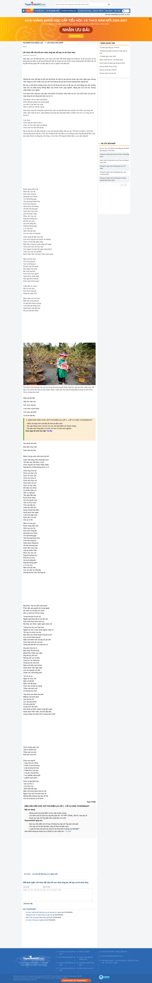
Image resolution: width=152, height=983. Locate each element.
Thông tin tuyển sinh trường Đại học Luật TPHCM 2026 (113, 173)
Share (25, 46)
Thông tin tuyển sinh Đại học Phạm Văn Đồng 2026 (114, 155)
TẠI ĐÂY (68, 831)
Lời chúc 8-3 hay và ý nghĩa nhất (36, 920)
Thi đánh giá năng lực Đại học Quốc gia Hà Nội (113, 52)
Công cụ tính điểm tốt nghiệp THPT (86, 958)
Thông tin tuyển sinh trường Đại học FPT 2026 (113, 167)
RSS (128, 14)
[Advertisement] (60, 73)
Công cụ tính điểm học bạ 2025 (67, 964)
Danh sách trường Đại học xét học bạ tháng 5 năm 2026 (114, 161)
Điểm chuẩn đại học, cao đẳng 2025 (111, 60)
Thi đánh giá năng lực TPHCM (109, 47)
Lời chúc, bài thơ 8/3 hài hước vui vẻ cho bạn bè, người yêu (45, 912)
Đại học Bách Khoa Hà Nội (108, 66)
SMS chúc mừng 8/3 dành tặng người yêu (39, 917)
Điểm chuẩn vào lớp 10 (86, 968)
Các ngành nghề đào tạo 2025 (87, 964)
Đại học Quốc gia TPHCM (108, 70)
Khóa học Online (84, 951)
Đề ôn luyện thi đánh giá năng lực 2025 (112, 63)
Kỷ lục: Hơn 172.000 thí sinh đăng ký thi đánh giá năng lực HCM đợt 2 (114, 149)
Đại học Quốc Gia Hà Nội (108, 73)
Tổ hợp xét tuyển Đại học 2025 (67, 969)
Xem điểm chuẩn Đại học (67, 957)
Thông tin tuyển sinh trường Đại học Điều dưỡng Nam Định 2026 (113, 179)
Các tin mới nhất (29, 909)
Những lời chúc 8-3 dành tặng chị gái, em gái (40, 915)
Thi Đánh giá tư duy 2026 (108, 56)
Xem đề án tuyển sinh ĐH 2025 (67, 953)
